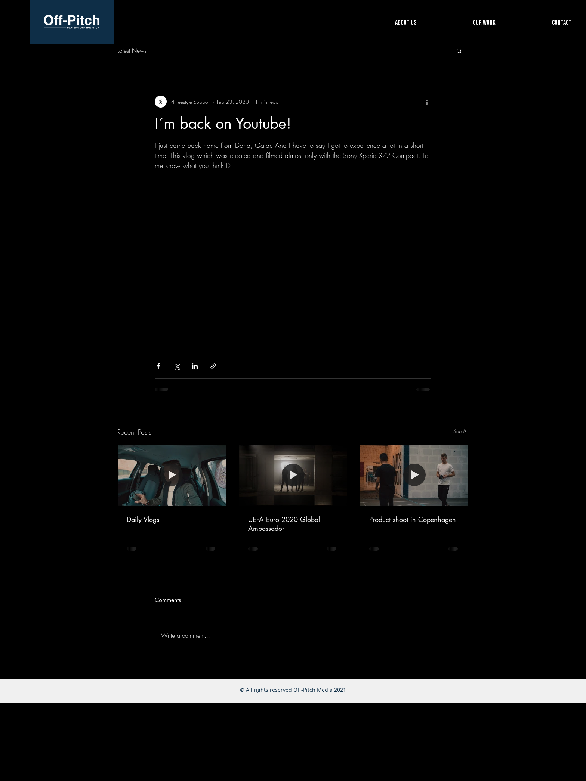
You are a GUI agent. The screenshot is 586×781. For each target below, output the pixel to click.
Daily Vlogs (143, 519)
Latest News (131, 50)
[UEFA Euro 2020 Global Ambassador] (293, 475)
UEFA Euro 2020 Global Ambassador (284, 524)
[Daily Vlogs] (172, 475)
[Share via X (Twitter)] (176, 366)
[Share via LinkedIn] (194, 366)
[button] (459, 50)
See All (461, 431)
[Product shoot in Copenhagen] (414, 475)
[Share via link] (213, 366)
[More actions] (426, 101)
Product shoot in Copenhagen (412, 519)
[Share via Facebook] (158, 366)
